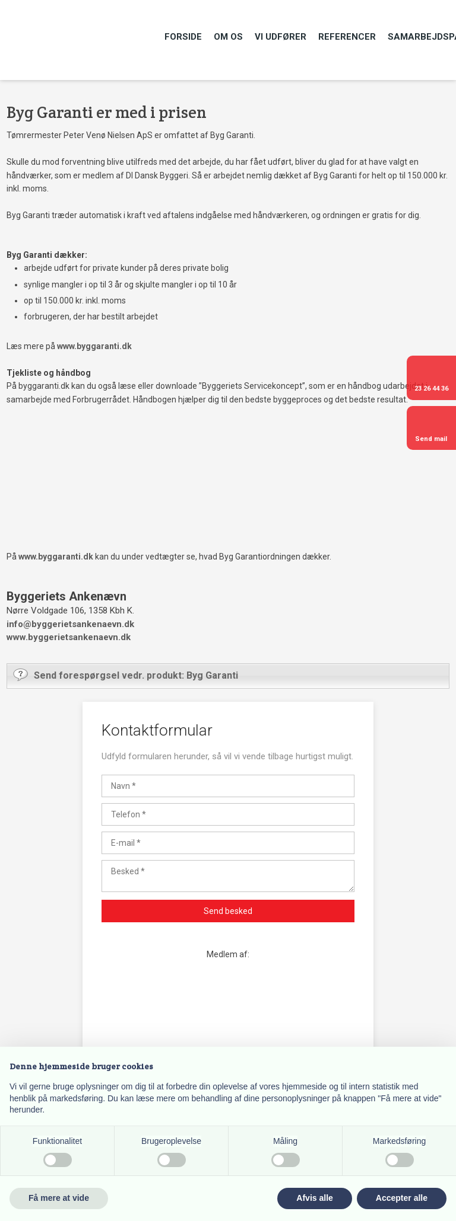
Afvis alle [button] (314, 1198)
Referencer (347, 36)
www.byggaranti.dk (94, 346)
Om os (228, 36)
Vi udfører (280, 36)
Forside (183, 36)
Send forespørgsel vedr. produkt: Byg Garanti (125, 674)
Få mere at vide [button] (58, 1198)
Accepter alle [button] (402, 1198)
